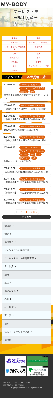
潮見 (38, 38)
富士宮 (38, 62)
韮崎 (14, 54)
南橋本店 (14, 42)
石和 (38, 58)
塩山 (38, 54)
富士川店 (38, 47)
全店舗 (14, 38)
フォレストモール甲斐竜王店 (14, 48)
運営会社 (6, 383)
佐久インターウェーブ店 (38, 66)
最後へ (33, 212)
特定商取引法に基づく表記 (13, 385)
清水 (14, 66)
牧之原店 (14, 62)
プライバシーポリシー (21, 383)
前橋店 (14, 70)
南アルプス (14, 58)
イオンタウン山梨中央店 (38, 42)
